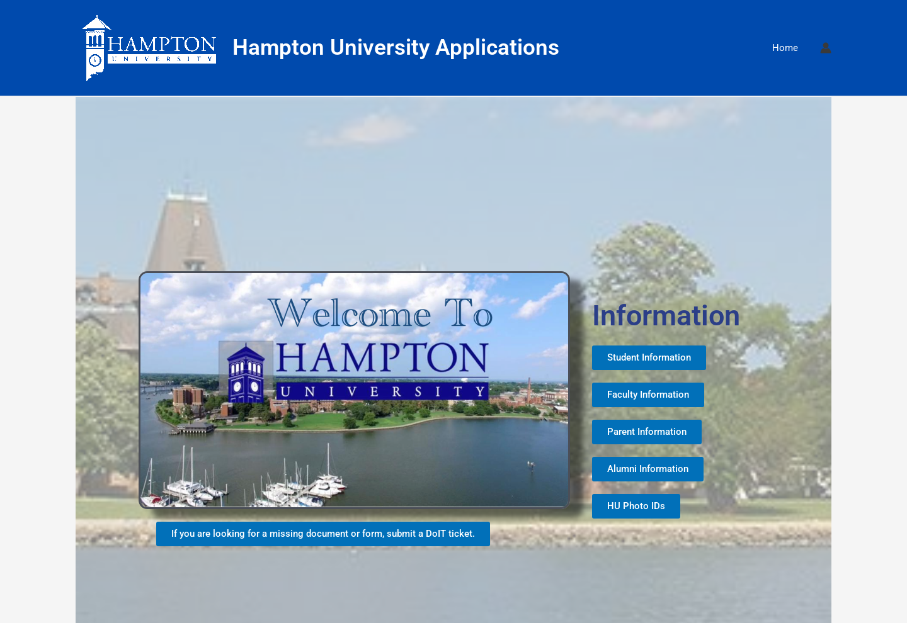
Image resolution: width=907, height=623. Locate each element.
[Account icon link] (825, 47)
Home (785, 47)
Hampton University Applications (395, 47)
